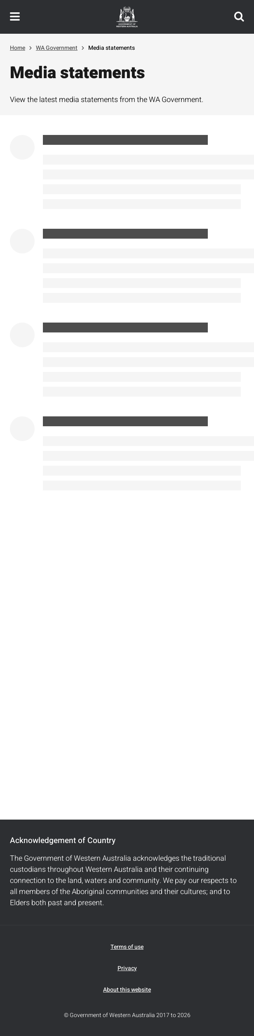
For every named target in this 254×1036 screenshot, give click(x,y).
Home (17, 48)
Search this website (239, 17)
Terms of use (127, 947)
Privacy (127, 968)
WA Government (57, 48)
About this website (127, 989)
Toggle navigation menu (15, 17)
